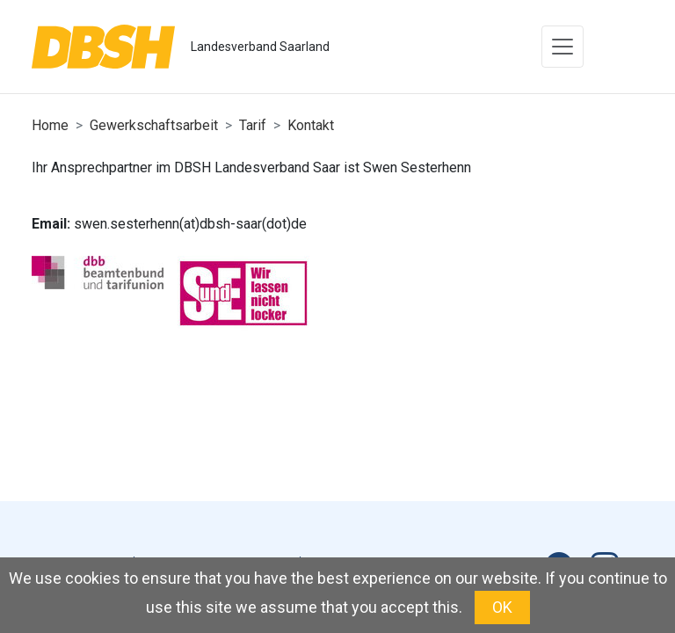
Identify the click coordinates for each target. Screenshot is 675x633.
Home (50, 125)
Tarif (252, 125)
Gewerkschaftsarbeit (154, 125)
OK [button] (502, 607)
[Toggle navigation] (562, 46)
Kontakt (310, 125)
